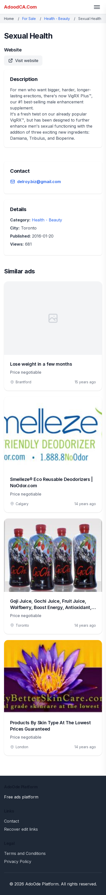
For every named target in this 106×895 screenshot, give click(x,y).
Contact (11, 821)
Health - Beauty (57, 18)
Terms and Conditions (25, 853)
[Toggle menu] (97, 7)
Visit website (23, 60)
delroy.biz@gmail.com (39, 181)
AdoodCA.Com (20, 7)
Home (9, 18)
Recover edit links (21, 829)
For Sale (29, 18)
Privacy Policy (17, 861)
